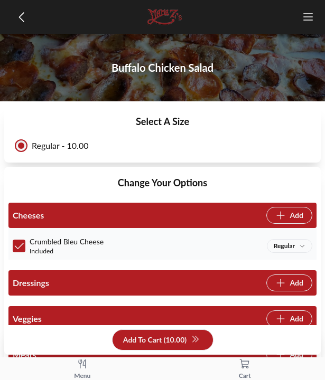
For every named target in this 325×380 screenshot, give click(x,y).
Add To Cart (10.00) (161, 340)
